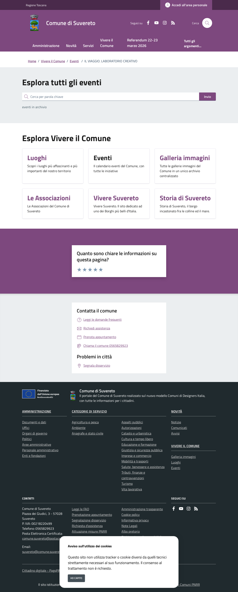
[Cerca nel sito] (207, 23)
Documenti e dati (34, 422)
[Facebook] (146, 23)
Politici (27, 438)
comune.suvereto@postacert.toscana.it (49, 538)
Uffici (25, 427)
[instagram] (163, 23)
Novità (176, 411)
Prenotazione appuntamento (92, 514)
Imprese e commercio (136, 455)
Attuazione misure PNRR (89, 531)
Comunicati (179, 427)
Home (32, 61)
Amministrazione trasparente (142, 509)
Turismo (127, 483)
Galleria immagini (183, 456)
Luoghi (176, 462)
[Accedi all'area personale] (186, 5)
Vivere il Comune (53, 61)
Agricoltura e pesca (85, 422)
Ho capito (76, 578)
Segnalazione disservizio (89, 520)
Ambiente (78, 427)
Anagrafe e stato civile (87, 433)
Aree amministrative (36, 444)
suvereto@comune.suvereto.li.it (44, 551)
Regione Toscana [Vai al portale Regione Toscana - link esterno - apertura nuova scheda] (36, 5)
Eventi (74, 61)
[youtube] (155, 23)
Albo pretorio (130, 531)
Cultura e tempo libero (137, 438)
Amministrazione (36, 411)
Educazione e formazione (138, 444)
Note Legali (129, 525)
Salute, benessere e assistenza (143, 466)
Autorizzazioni (131, 427)
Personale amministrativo (40, 450)
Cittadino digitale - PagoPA (41, 570)
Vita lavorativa (131, 489)
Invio (207, 96)
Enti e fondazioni (34, 455)
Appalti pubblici (132, 422)
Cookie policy (130, 514)
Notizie (176, 422)
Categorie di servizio (89, 411)
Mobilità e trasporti (134, 461)
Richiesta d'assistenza (87, 525)
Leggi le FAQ (80, 509)
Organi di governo (34, 433)
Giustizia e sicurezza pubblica (141, 450)
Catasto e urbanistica (136, 433)
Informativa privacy (135, 520)
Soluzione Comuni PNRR (183, 584)
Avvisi (175, 433)
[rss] (171, 23)
